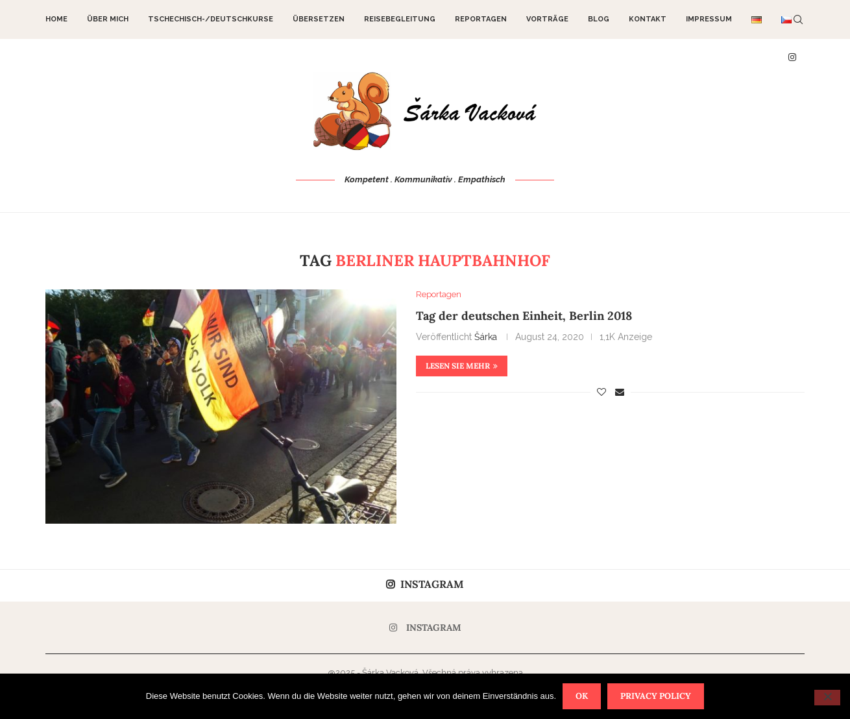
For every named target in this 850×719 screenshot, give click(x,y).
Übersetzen (319, 19)
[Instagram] (425, 627)
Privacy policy (655, 695)
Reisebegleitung (399, 19)
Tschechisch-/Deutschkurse (210, 19)
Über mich (107, 19)
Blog (598, 19)
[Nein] (827, 697)
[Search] (798, 19)
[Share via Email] (619, 392)
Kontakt (647, 19)
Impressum (709, 19)
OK (582, 695)
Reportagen (481, 19)
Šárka (485, 337)
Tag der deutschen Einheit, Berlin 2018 (524, 315)
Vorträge (547, 19)
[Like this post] (601, 392)
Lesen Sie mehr (462, 366)
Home (56, 19)
